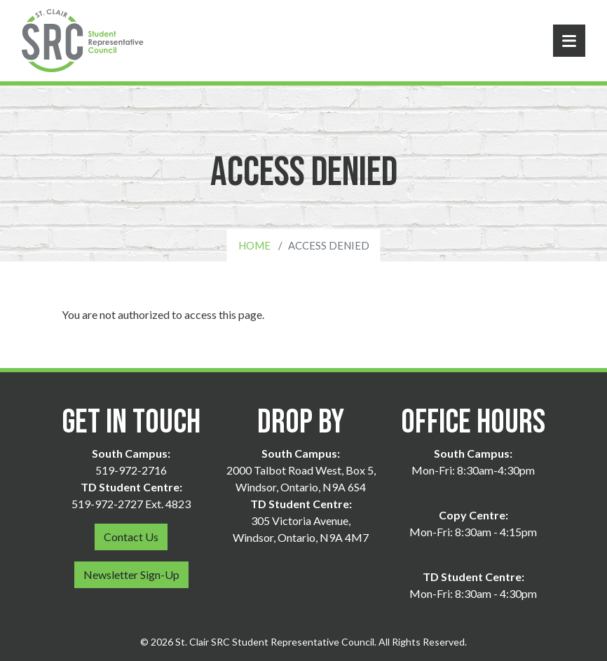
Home (254, 245)
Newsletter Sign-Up (131, 574)
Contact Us (131, 536)
